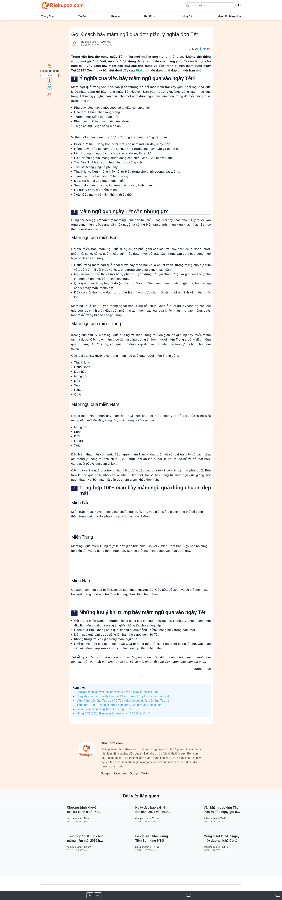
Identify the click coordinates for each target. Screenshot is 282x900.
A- (90, 895)
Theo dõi (49, 75)
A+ (97, 895)
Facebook (119, 773)
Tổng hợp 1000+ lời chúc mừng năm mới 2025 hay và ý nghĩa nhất (119, 704)
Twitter (145, 773)
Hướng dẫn (187, 16)
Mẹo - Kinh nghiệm (229, 16)
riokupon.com (74, 818)
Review (115, 16)
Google (105, 773)
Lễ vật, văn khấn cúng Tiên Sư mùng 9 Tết (104, 709)
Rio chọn (149, 16)
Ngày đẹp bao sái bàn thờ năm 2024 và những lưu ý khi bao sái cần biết (123, 696)
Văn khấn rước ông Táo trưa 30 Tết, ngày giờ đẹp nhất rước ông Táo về (123, 700)
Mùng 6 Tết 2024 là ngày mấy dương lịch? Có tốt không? (113, 713)
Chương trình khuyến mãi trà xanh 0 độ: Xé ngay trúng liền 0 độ (118, 691)
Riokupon (143, 70)
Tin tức (82, 16)
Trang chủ (47, 16)
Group (134, 773)
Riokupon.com (88, 42)
